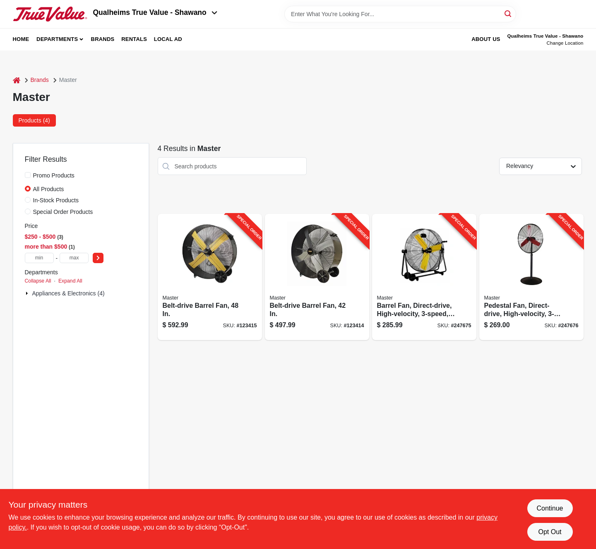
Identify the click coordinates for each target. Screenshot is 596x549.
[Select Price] (98, 258)
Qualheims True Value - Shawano (155, 12)
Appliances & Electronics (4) (68, 293)
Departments (57, 39)
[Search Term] (400, 14)
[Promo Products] (28, 175)
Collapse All (38, 281)
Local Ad (168, 39)
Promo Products (53, 175)
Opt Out (549, 531)
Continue (549, 508)
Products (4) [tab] (34, 120)
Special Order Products (63, 212)
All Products (48, 189)
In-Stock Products (56, 200)
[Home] (16, 80)
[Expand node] (27, 293)
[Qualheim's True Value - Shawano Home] (50, 14)
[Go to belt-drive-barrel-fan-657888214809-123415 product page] (210, 277)
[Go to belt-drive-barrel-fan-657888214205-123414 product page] (317, 277)
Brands (103, 39)
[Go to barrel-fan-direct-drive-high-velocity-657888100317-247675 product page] (424, 277)
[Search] (508, 13)
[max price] (74, 258)
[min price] (39, 258)
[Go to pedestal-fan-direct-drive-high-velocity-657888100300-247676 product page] (531, 277)
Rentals (134, 39)
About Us (485, 39)
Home (21, 39)
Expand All (70, 281)
